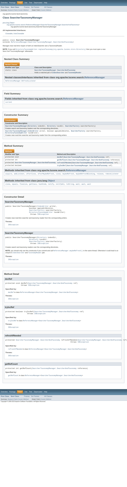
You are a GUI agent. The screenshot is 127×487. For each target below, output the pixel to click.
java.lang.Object (8, 23)
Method (26, 10)
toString (70, 188)
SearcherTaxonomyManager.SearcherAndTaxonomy (60, 25)
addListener (19, 177)
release (100, 177)
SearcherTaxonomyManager (16, 128)
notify (51, 188)
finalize (23, 188)
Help (45, 3)
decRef (60, 160)
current (8, 104)
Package (12, 3)
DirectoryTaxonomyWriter (16, 136)
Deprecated (38, 3)
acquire (8, 177)
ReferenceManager (19, 43)
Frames (26, 7)
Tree (30, 3)
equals (15, 188)
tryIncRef (61, 169)
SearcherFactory (72, 128)
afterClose (31, 177)
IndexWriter (33, 133)
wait (78, 188)
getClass (33, 188)
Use (25, 3)
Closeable (9, 34)
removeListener (112, 177)
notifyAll (60, 188)
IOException (43, 220)
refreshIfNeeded (64, 166)
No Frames (35, 7)
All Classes (48, 7)
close (58, 177)
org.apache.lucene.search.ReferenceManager (23, 25)
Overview (4, 3)
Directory (32, 128)
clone (7, 188)
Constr (20, 10)
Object (51, 184)
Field (15, 10)
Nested (10, 10)
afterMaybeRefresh (46, 177)
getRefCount (62, 163)
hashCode (42, 188)
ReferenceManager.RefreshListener (20, 83)
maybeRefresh (68, 177)
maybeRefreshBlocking (85, 177)
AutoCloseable (18, 34)
